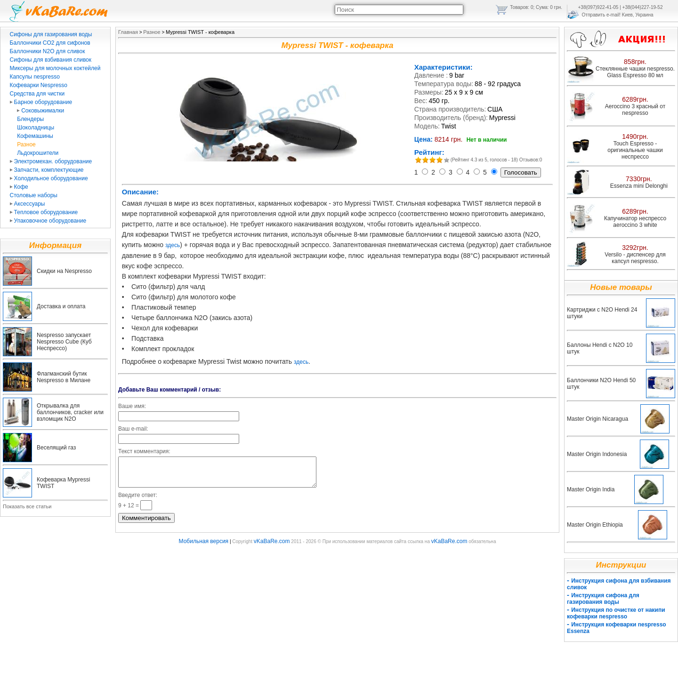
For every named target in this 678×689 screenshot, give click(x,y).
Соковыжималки (40, 110)
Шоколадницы (35, 127)
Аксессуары (27, 203)
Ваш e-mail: (133, 428)
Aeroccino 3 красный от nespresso (635, 109)
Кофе (19, 187)
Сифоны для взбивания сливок (50, 59)
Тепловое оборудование (44, 212)
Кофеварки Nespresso (38, 85)
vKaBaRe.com (272, 547)
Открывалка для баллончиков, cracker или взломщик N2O (70, 412)
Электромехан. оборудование (51, 161)
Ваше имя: (132, 406)
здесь (172, 245)
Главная (128, 32)
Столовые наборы (33, 195)
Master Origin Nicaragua (597, 419)
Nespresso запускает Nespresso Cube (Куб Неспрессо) (64, 342)
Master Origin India (590, 489)
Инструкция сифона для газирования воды (603, 598)
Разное (26, 144)
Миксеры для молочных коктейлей (55, 68)
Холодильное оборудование (49, 178)
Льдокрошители (37, 153)
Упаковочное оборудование (48, 220)
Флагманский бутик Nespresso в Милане (63, 377)
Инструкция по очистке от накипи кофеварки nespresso (616, 613)
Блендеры (30, 119)
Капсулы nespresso (35, 76)
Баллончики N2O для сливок (47, 51)
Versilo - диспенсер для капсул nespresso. (635, 257)
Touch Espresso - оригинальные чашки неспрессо (634, 150)
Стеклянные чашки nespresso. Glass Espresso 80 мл (635, 72)
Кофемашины (35, 136)
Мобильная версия (204, 547)
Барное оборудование (41, 102)
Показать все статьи (27, 506)
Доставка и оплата (61, 306)
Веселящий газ (56, 447)
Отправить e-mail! (601, 14)
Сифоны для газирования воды (51, 34)
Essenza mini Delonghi (639, 186)
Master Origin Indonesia (597, 454)
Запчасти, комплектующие (47, 170)
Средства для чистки (37, 93)
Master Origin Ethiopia (595, 524)
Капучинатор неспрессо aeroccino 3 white (635, 221)
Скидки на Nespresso (64, 271)
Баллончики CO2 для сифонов (50, 43)
